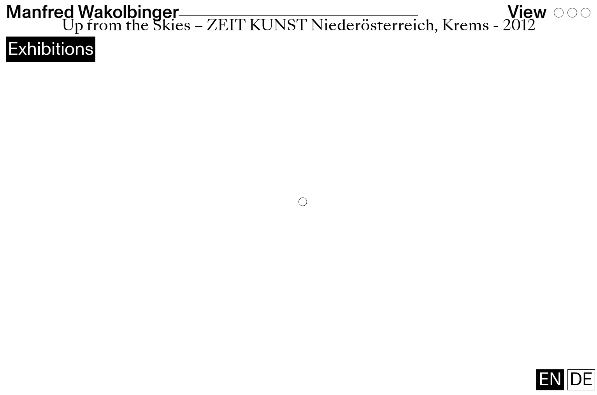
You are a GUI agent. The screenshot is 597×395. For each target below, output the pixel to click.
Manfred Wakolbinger (92, 12)
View (527, 12)
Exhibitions (50, 49)
